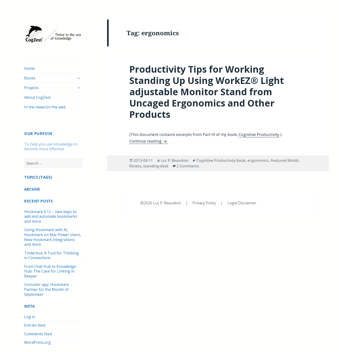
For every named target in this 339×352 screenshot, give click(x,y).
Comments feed (38, 333)
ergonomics (258, 160)
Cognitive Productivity (259, 134)
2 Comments (188, 166)
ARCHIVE (32, 189)
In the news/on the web (45, 107)
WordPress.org (37, 342)
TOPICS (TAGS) (38, 177)
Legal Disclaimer (241, 203)
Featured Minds (285, 160)
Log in (29, 316)
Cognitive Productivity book (221, 160)
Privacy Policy (205, 203)
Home (29, 68)
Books (29, 78)
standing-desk (156, 166)
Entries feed (34, 325)
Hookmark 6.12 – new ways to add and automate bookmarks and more (50, 216)
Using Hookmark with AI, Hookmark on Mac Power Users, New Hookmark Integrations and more (52, 237)
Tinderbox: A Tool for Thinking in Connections (51, 255)
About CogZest (37, 97)
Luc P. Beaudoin (175, 160)
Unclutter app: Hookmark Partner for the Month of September (46, 289)
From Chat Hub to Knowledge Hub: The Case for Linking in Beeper (50, 271)
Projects (31, 87)
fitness (135, 166)
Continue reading (148, 141)
